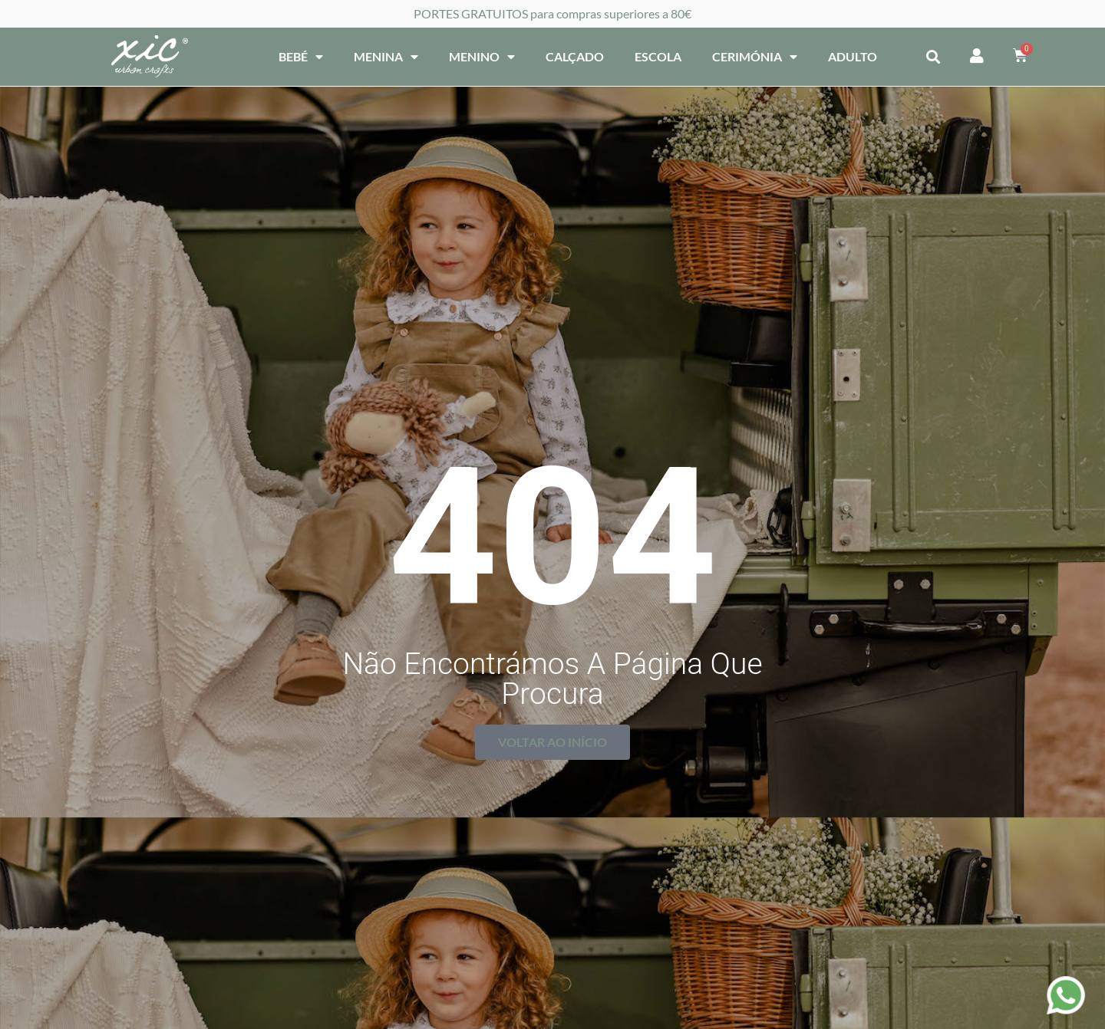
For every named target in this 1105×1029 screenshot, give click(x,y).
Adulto (852, 56)
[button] (932, 56)
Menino (482, 57)
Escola (658, 56)
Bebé (301, 57)
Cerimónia (754, 57)
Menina (386, 57)
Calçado (575, 56)
